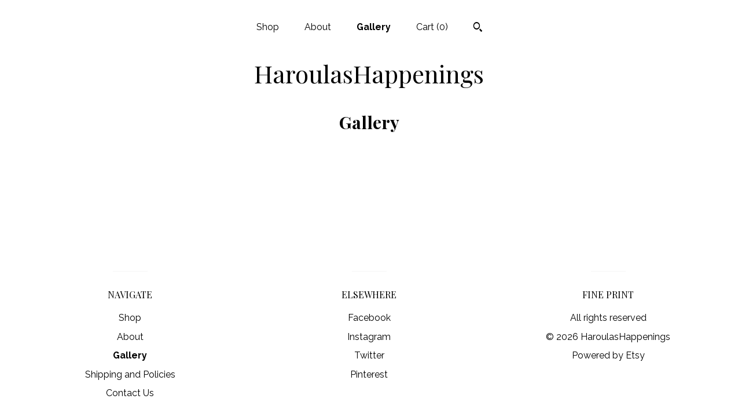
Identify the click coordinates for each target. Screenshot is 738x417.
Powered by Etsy (608, 355)
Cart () (432, 26)
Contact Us (130, 392)
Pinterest (369, 374)
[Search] (477, 28)
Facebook (369, 317)
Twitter (369, 355)
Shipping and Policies (130, 374)
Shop (267, 26)
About (317, 26)
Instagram (369, 336)
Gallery (374, 26)
